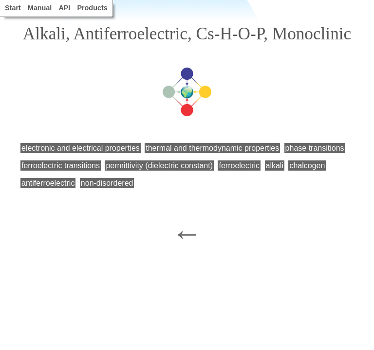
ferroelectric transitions (60, 165)
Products (92, 8)
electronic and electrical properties (80, 148)
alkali (274, 165)
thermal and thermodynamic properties (212, 148)
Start (13, 8)
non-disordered (107, 183)
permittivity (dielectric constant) (159, 165)
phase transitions (314, 148)
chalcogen (307, 165)
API (64, 8)
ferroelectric (239, 165)
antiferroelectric (48, 183)
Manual (40, 8)
